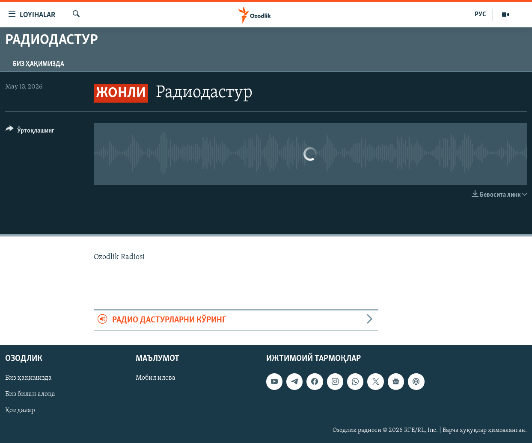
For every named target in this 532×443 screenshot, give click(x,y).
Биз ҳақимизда (38, 64)
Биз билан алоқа (30, 394)
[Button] (30, 132)
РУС (480, 14)
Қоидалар (20, 410)
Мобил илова (155, 378)
